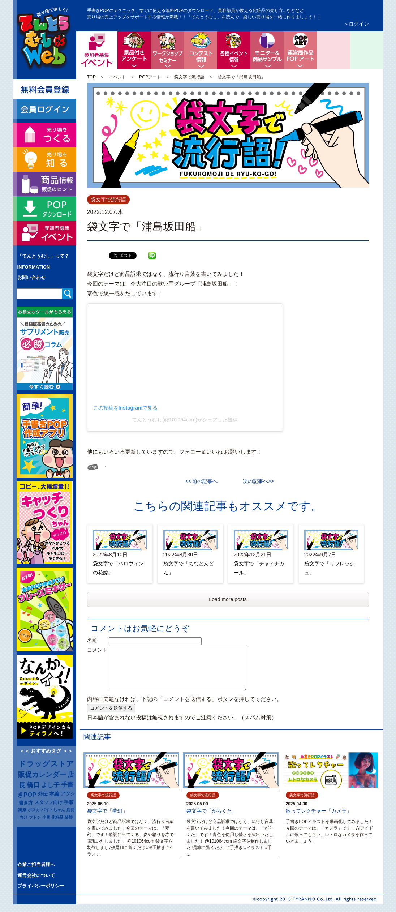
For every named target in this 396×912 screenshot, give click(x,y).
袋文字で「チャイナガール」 (259, 568)
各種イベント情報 (233, 50)
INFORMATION (33, 267)
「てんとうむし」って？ (43, 256)
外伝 (43, 794)
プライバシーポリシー (40, 886)
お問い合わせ (31, 277)
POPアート (150, 77)
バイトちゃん (53, 810)
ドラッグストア (46, 763)
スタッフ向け (48, 802)
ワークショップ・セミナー (167, 50)
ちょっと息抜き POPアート (300, 50)
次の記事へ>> (256, 481)
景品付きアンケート (134, 50)
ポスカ (34, 810)
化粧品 (57, 817)
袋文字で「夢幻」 (107, 811)
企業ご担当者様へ (36, 864)
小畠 (46, 817)
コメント (97, 650)
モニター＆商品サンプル (267, 50)
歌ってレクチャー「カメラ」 (319, 811)
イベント (117, 77)
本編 (54, 794)
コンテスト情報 (200, 50)
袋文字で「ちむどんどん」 (188, 568)
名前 (97, 640)
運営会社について (36, 875)
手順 (68, 802)
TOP (91, 77)
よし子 (50, 784)
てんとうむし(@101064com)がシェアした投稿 (185, 420)
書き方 (26, 802)
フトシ (35, 817)
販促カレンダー (42, 774)
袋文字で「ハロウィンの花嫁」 (118, 568)
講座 (22, 810)
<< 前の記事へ (204, 481)
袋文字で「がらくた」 (211, 811)
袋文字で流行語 (189, 77)
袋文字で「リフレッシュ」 (329, 568)
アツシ (68, 793)
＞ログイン (356, 24)
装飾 (69, 817)
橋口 (33, 784)
